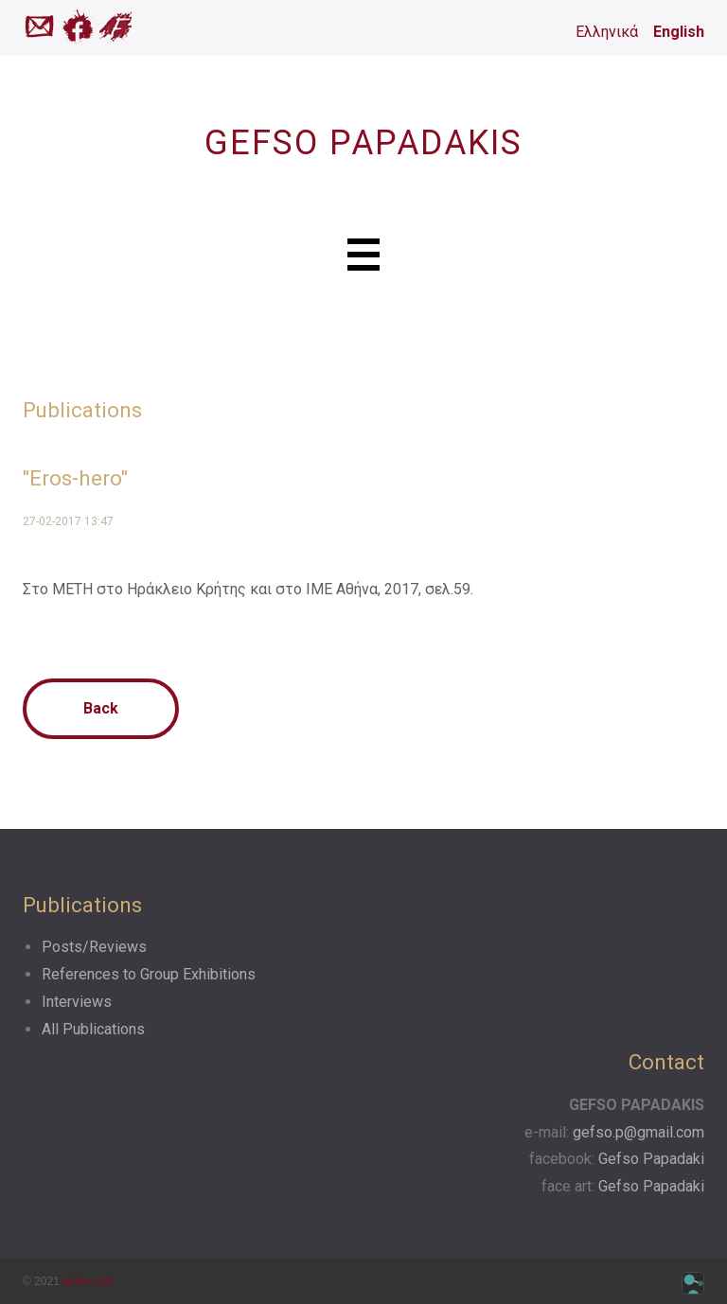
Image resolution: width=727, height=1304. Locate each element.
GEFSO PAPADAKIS (363, 143)
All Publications (93, 1029)
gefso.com (88, 1281)
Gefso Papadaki (651, 1159)
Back (100, 708)
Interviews (77, 1002)
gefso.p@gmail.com (638, 1132)
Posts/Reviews (94, 947)
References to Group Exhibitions (149, 974)
